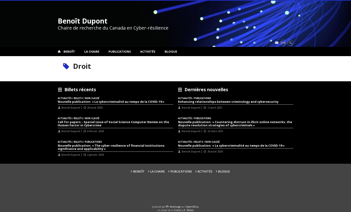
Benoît (69, 51)
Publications (120, 51)
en (283, 42)
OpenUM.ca (191, 206)
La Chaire (91, 51)
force (175, 206)
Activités (147, 51)
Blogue (171, 51)
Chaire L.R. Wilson (184, 210)
